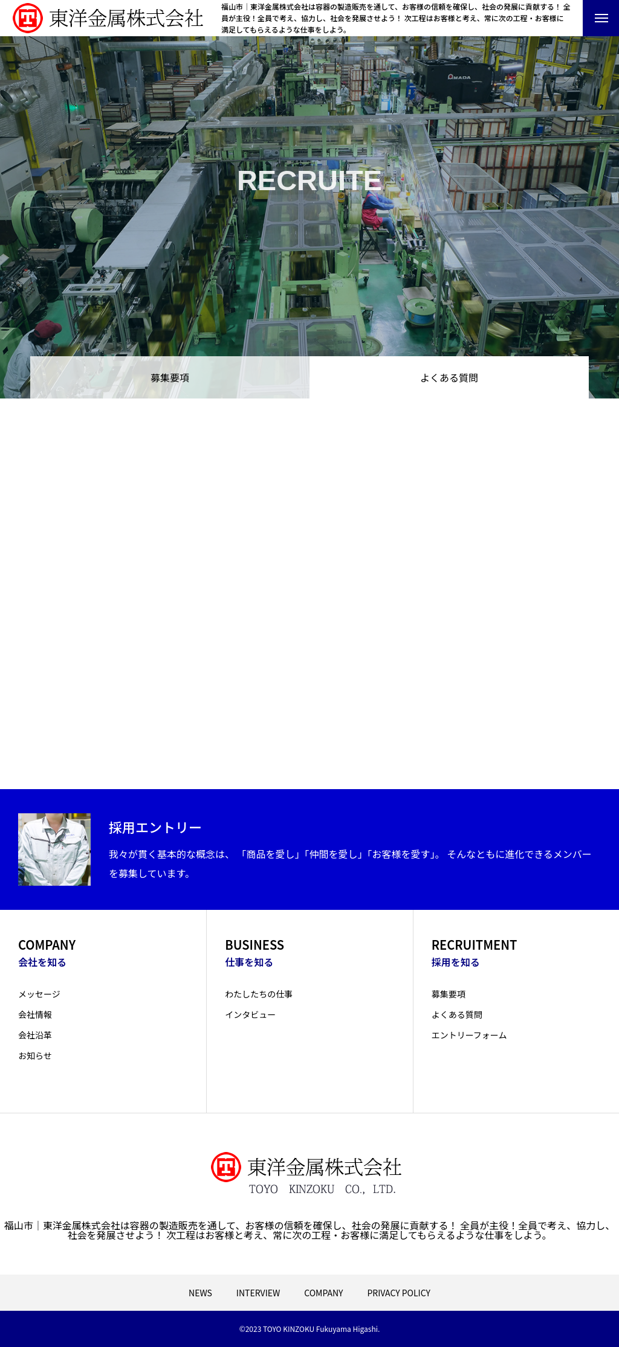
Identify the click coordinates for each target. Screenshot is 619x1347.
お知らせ (35, 1055)
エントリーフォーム (469, 1035)
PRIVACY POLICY (398, 1293)
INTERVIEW (258, 1293)
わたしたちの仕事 (259, 994)
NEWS (200, 1293)
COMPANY (323, 1293)
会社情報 (35, 1014)
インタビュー (250, 1014)
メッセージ (39, 994)
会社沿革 (35, 1035)
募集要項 (170, 377)
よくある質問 (457, 1014)
